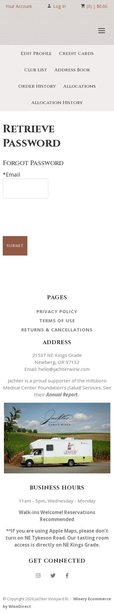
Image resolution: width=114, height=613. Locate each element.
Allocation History (57, 103)
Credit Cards (76, 53)
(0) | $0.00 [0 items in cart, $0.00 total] (94, 6)
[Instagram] (40, 575)
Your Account (18, 6)
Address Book (72, 70)
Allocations (79, 86)
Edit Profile (36, 53)
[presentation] (49, 213)
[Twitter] (55, 575)
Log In (56, 6)
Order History (37, 86)
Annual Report (62, 394)
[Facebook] (69, 575)
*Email (11, 174)
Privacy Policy (57, 311)
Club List (35, 70)
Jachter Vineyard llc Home (34, 29)
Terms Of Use (57, 320)
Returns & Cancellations (57, 330)
